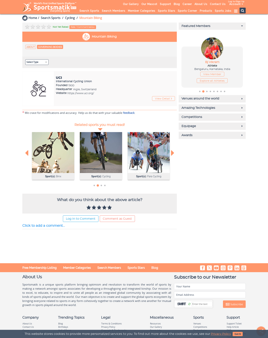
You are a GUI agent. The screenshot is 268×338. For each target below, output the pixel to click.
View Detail (163, 99)
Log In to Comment (80, 219)
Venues (197, 323)
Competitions (200, 327)
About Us (200, 4)
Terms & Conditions (111, 323)
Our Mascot (149, 4)
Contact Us (218, 4)
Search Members (113, 10)
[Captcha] (202, 304)
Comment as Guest (117, 219)
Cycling (70, 18)
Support (165, 4)
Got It (237, 334)
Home (32, 18)
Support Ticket (234, 323)
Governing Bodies (50, 47)
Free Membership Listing (39, 268)
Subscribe (234, 304)
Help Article (233, 327)
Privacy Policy (221, 333)
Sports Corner (187, 10)
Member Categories (141, 10)
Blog (177, 4)
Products (206, 10)
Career (187, 4)
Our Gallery (131, 4)
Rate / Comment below (83, 27)
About (30, 47)
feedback (129, 113)
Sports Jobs (223, 10)
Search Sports (89, 10)
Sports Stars (166, 10)
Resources (155, 323)
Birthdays (63, 327)
